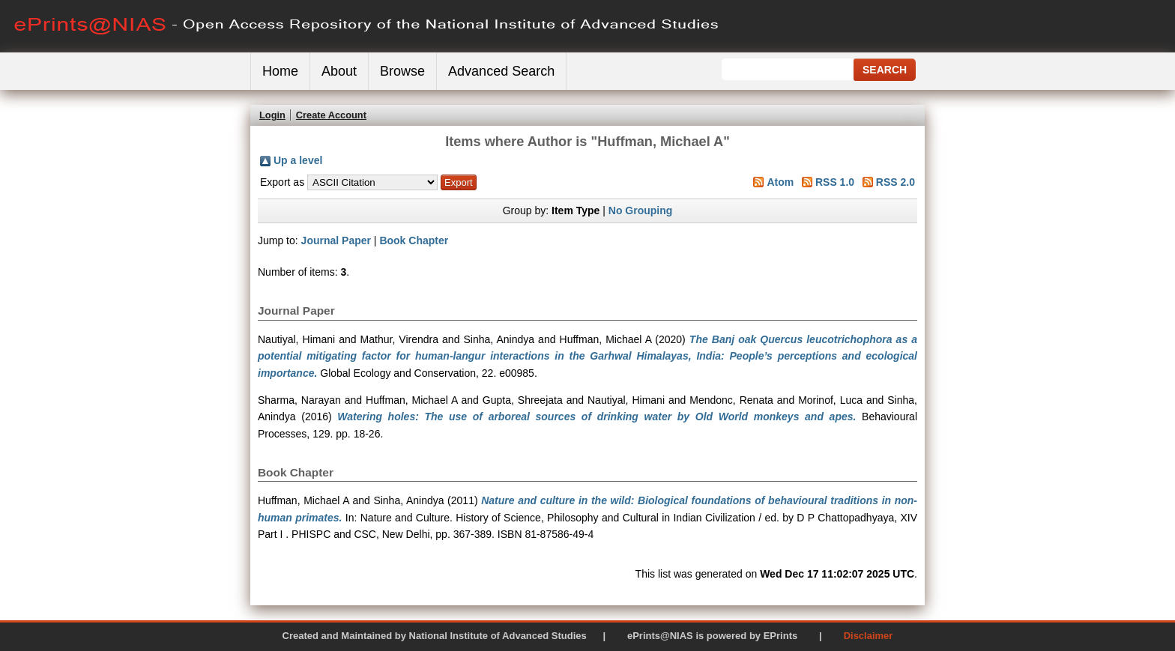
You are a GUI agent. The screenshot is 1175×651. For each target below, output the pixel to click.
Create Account (331, 115)
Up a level (298, 160)
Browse (402, 71)
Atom (780, 182)
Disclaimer (868, 635)
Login (272, 115)
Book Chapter (413, 240)
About (339, 71)
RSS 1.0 (834, 182)
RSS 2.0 (895, 182)
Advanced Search (501, 71)
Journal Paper (336, 240)
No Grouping (640, 211)
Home (280, 71)
